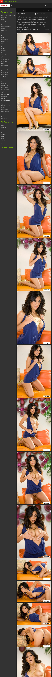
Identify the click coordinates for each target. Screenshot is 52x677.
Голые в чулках (4, 24)
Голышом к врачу (5, 69)
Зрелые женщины (5, 57)
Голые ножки (4, 61)
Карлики (3, 132)
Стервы (3, 98)
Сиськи (3, 28)
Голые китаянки (5, 80)
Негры (2, 138)
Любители (3, 134)
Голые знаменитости (6, 34)
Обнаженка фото (5, 113)
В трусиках (3, 91)
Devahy (5, 5)
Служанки (3, 50)
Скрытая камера (5, 41)
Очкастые (3, 81)
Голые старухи (4, 39)
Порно (2, 125)
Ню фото (3, 115)
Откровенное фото (5, 105)
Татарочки (3, 76)
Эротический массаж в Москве (8, 15)
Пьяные (3, 43)
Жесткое (3, 129)
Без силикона (4, 87)
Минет (2, 136)
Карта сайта (4, 118)
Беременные (4, 56)
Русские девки (4, 65)
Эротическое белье (5, 59)
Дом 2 (2, 32)
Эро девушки (4, 96)
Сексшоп (3, 107)
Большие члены (5, 142)
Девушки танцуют (5, 89)
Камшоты (3, 131)
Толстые (3, 140)
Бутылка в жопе (5, 67)
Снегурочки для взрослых (7, 26)
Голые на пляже (5, 46)
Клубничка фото (5, 94)
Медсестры (3, 52)
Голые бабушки (5, 109)
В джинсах (3, 102)
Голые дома (4, 17)
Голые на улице (5, 111)
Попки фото (4, 30)
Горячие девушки (5, 103)
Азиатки (3, 63)
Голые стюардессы (5, 23)
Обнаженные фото (5, 92)
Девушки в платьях (5, 85)
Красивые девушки (5, 100)
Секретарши (4, 54)
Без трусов (3, 83)
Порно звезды (4, 70)
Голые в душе (4, 72)
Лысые (2, 19)
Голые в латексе (5, 35)
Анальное (3, 127)
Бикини (3, 37)
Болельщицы (4, 21)
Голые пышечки (5, 45)
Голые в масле (4, 74)
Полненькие (4, 78)
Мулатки (3, 48)
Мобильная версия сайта (7, 116)
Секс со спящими (5, 143)
